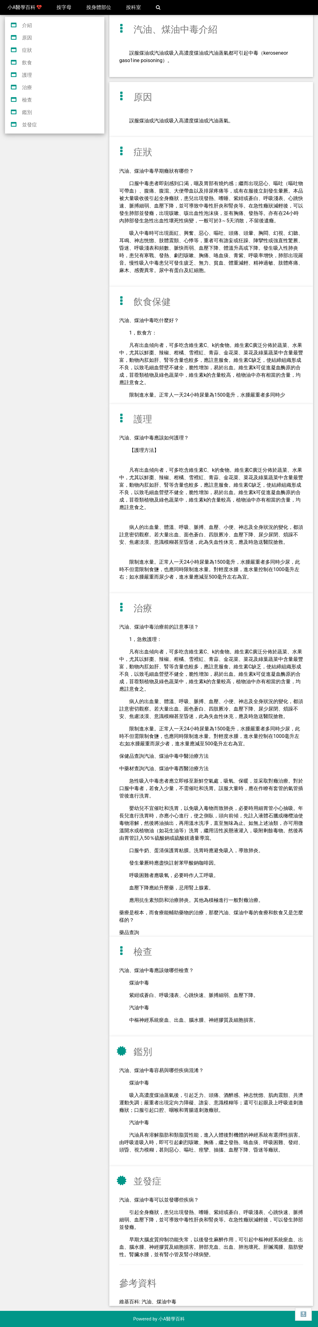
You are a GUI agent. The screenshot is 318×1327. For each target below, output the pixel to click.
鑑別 (27, 112)
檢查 (27, 100)
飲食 (27, 63)
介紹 (27, 25)
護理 (27, 75)
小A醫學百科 (24, 7)
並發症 (29, 125)
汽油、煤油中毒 (159, 1302)
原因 (27, 38)
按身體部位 (98, 7)
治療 (27, 87)
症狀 (27, 50)
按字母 (64, 7)
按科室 (133, 7)
